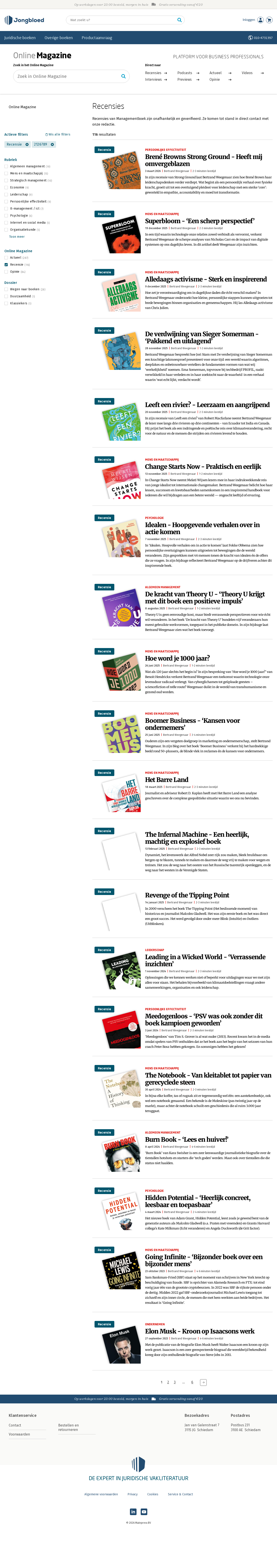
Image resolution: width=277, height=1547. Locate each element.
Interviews (153, 79)
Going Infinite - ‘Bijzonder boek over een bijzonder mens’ (203, 1260)
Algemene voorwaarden (101, 1494)
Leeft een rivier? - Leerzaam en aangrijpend (207, 405)
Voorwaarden (19, 1434)
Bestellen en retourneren (68, 1427)
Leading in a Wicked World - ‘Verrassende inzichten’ (205, 960)
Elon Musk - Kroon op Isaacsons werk (199, 1331)
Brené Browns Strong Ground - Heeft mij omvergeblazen (203, 160)
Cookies (152, 1494)
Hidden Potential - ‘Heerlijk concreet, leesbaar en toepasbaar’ (197, 1201)
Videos (247, 73)
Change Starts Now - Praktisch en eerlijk (203, 467)
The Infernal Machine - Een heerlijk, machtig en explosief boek (197, 838)
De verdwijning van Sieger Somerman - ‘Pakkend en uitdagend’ (202, 337)
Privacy (133, 1494)
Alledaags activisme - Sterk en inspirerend (206, 279)
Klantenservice (22, 1415)
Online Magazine (22, 107)
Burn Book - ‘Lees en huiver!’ (186, 1139)
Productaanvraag (97, 37)
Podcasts (184, 73)
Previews (184, 79)
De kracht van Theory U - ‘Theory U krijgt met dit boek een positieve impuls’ (205, 597)
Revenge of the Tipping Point (187, 895)
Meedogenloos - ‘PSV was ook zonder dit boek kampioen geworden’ (203, 1019)
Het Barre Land (166, 780)
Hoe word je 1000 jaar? (177, 658)
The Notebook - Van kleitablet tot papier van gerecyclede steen (208, 1078)
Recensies (153, 73)
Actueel (216, 73)
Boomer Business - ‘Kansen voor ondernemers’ (192, 724)
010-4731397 (263, 38)
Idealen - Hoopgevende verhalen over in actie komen (202, 528)
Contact (15, 1425)
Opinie (215, 79)
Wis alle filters (59, 134)
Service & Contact (180, 1494)
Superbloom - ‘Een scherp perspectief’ (200, 221)
